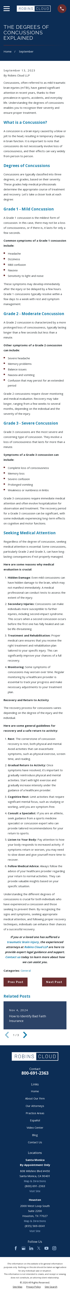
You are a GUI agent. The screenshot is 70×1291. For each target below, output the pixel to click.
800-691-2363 (35, 1073)
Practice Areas (35, 1113)
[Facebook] (16, 1248)
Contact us (12, 957)
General (26, 970)
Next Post (54, 982)
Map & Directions (35, 1181)
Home (35, 1091)
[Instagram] (54, 1248)
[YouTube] (46, 1248)
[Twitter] (39, 1248)
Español (35, 1120)
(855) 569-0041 (35, 1226)
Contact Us (35, 1142)
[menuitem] (17, 1287)
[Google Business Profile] (24, 1248)
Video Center (35, 1127)
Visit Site (34, 1191)
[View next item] (25, 1035)
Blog (35, 1135)
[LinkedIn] (31, 1248)
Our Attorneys (35, 1106)
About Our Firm (35, 1098)
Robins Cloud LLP (36, 947)
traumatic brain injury (23, 942)
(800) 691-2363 (35, 1186)
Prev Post (15, 982)
